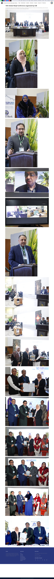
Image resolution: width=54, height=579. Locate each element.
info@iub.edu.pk (38, 556)
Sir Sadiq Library (39, 0)
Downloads (48, 0)
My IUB (21, 0)
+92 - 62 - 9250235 (39, 555)
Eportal (24, 0)
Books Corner (35, 0)
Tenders (43, 0)
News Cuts (32, 0)
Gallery (29, 0)
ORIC (19, 0)
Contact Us (52, 0)
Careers (46, 0)
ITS (27, 0)
